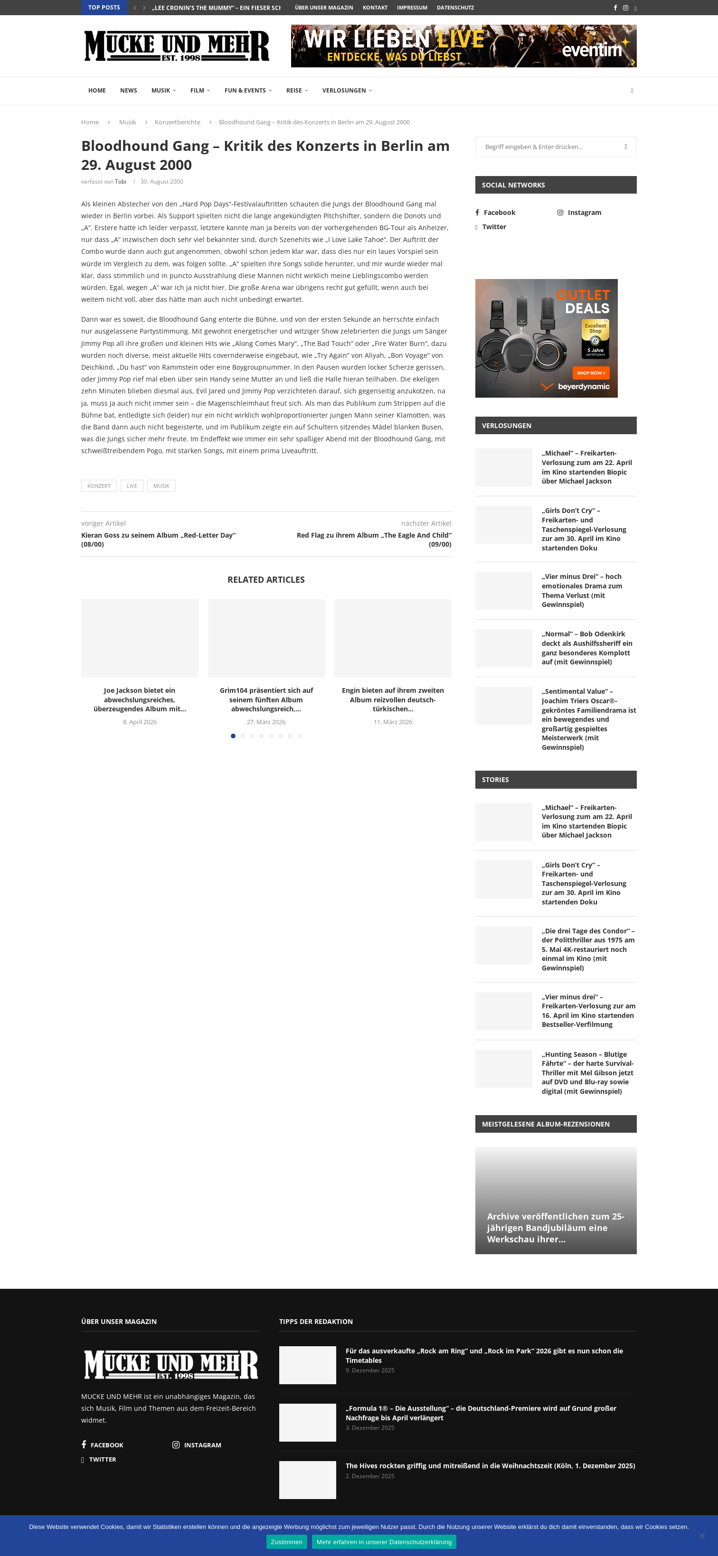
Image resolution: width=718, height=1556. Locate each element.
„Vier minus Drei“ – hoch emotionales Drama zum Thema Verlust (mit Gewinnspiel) (582, 590)
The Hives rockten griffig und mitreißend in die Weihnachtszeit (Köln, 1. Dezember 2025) (490, 1465)
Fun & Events (245, 90)
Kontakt (375, 7)
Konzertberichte (177, 122)
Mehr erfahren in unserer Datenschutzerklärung (384, 1542)
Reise (294, 90)
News (128, 90)
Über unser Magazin (324, 7)
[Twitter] (635, 7)
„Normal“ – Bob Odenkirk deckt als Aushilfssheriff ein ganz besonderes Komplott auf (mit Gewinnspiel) (587, 647)
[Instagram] (625, 7)
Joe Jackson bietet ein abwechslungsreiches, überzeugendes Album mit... (140, 700)
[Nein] (701, 1536)
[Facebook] (615, 7)
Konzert (99, 485)
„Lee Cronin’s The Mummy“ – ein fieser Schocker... (229, 8)
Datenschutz (455, 7)
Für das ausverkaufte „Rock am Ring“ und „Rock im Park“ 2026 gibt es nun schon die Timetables (484, 1355)
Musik (160, 90)
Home (97, 90)
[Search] (632, 91)
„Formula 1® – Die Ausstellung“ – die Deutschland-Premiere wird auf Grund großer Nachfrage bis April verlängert (481, 1413)
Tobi (120, 181)
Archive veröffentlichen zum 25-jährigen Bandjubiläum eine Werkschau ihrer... (555, 1228)
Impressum (412, 7)
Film (197, 90)
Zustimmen (287, 1542)
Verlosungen (344, 90)
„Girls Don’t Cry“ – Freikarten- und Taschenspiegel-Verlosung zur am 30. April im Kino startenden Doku (584, 529)
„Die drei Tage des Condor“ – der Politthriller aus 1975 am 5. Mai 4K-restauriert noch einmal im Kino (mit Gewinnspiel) (588, 949)
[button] (135, 7)
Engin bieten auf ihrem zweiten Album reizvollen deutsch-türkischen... (393, 700)
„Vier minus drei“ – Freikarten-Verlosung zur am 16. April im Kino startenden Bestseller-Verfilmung (589, 1010)
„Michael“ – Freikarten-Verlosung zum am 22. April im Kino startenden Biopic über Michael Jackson (587, 466)
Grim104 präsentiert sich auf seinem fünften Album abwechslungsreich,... (266, 700)
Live (132, 485)
